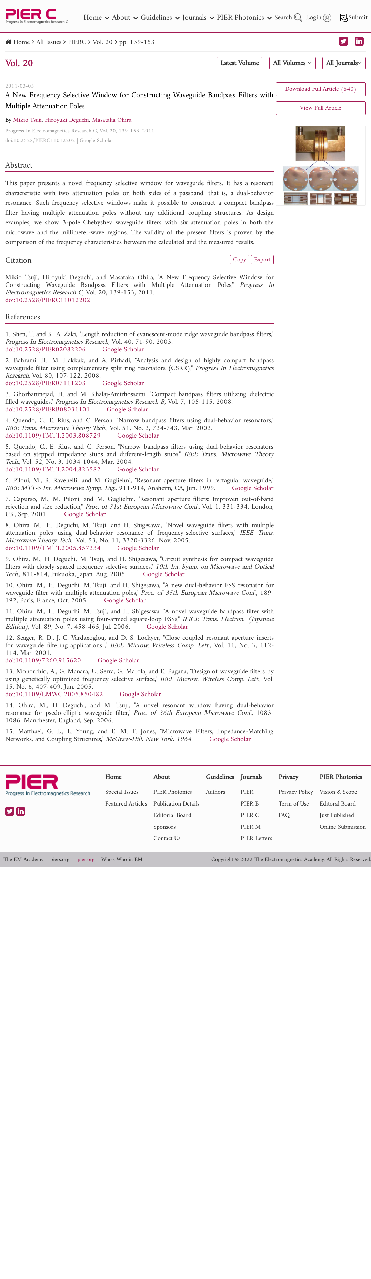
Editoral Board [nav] (338, 804)
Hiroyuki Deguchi (67, 120)
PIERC (77, 43)
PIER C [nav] (250, 815)
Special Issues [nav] (121, 792)
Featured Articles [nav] (126, 804)
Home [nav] (96, 17)
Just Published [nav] (337, 815)
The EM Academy (23, 860)
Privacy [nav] (288, 778)
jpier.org (85, 860)
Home (21, 43)
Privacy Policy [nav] (296, 792)
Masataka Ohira (112, 120)
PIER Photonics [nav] (244, 17)
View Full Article (320, 108)
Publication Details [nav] (176, 804)
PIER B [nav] (250, 804)
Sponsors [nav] (164, 827)
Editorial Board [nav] (172, 815)
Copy (239, 259)
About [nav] (125, 17)
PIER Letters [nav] (256, 838)
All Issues (48, 43)
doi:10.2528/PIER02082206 (45, 350)
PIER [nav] (247, 792)
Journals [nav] (198, 17)
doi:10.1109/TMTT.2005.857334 (53, 548)
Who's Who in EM (121, 860)
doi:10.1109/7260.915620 (43, 661)
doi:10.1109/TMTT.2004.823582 (53, 470)
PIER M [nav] (251, 827)
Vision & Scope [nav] (338, 792)
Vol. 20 (103, 43)
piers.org (59, 860)
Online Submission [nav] (343, 827)
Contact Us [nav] (166, 838)
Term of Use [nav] (294, 804)
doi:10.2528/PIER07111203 (45, 384)
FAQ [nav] (284, 815)
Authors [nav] (215, 792)
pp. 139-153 (137, 43)
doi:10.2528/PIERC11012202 (40, 141)
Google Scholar (96, 141)
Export (262, 259)
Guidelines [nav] (160, 17)
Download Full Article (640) (321, 89)
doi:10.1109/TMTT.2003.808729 (53, 436)
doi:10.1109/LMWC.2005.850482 (54, 695)
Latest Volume (239, 63)
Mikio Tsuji (27, 120)
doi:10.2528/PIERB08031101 (47, 410)
